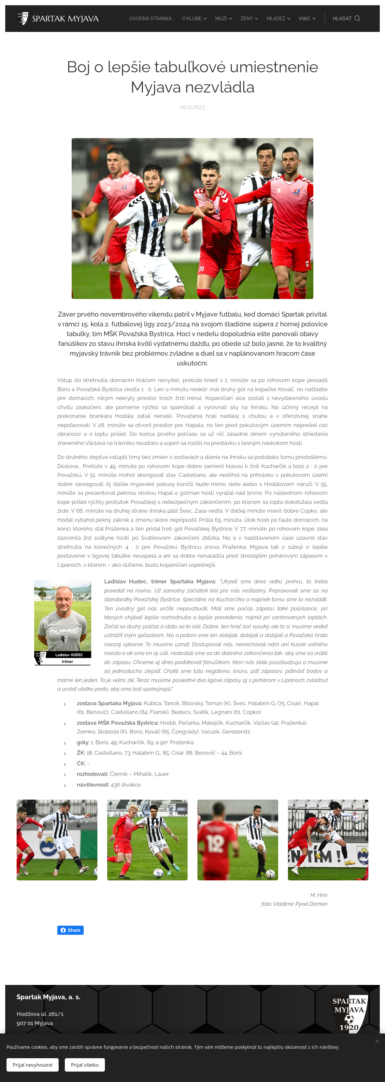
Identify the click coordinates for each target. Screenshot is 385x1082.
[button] (346, 18)
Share (70, 930)
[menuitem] (146, 18)
